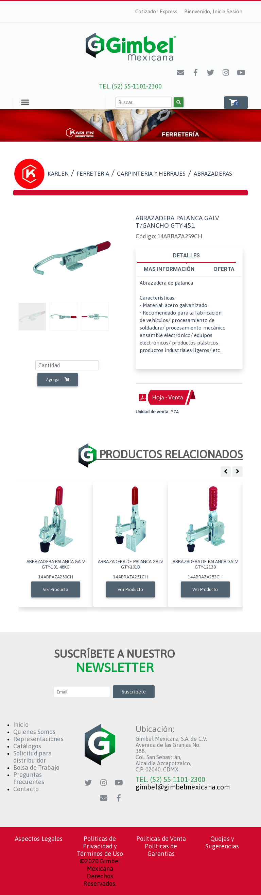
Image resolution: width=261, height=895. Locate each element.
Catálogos (27, 746)
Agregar (57, 380)
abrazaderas (213, 173)
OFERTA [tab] (223, 269)
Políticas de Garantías (161, 850)
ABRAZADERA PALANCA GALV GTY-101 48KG (56, 564)
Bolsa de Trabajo (36, 767)
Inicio (21, 724)
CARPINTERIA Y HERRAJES (151, 173)
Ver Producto (55, 589)
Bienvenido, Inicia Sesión (213, 11)
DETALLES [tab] (186, 255)
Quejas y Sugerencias (222, 842)
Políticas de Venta (161, 838)
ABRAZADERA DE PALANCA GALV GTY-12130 (205, 564)
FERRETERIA (92, 173)
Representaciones (38, 738)
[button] (236, 102)
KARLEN (58, 173)
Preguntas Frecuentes (28, 778)
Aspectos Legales (39, 838)
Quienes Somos (34, 731)
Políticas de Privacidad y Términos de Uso (100, 846)
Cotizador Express (156, 11)
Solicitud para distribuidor (32, 757)
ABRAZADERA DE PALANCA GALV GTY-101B (130, 564)
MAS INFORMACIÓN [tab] (169, 269)
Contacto (26, 789)
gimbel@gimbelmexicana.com (183, 787)
